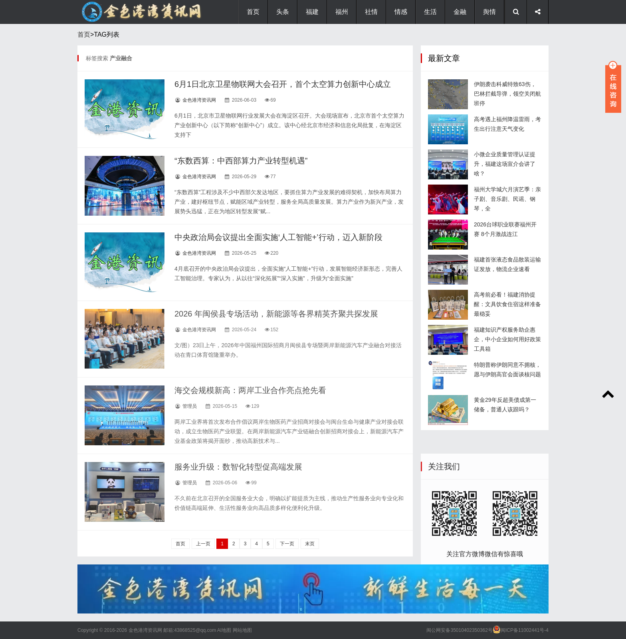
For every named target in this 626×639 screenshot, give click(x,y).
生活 (430, 11)
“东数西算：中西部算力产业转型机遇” (240, 160)
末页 (310, 544)
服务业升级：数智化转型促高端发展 (238, 466)
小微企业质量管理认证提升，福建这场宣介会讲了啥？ (504, 164)
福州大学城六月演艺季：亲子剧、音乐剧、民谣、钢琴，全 (507, 199)
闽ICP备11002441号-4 (525, 630)
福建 (312, 11)
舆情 (489, 11)
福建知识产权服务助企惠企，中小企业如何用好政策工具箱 (507, 339)
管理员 (189, 406)
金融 (460, 11)
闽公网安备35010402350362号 (459, 630)
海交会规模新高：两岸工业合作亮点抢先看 (250, 390)
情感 (400, 11)
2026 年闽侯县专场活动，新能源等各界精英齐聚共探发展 (276, 313)
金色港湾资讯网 (199, 100)
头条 (282, 11)
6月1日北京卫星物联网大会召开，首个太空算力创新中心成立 (282, 84)
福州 (341, 11)
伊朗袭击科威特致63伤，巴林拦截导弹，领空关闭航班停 (507, 93)
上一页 (203, 544)
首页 (253, 11)
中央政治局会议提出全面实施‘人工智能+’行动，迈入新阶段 (278, 237)
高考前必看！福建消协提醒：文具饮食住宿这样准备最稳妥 (507, 304)
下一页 (287, 544)
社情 (371, 11)
